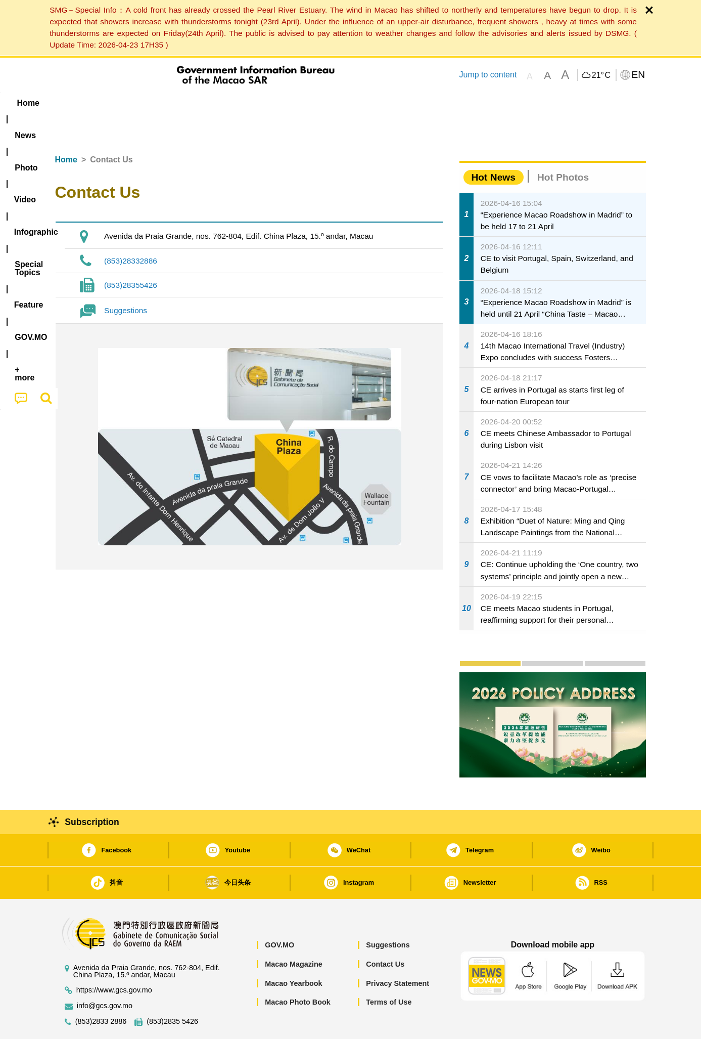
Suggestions (125, 279)
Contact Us (385, 933)
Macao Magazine (293, 933)
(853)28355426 (130, 254)
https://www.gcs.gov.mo (114, 959)
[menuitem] (119, 102)
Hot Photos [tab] (563, 146)
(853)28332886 (130, 230)
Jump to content (488, 74)
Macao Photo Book (298, 971)
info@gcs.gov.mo (104, 975)
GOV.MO (279, 914)
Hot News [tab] (494, 146)
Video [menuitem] (205, 103)
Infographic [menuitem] (258, 103)
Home (66, 128)
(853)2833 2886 (101, 990)
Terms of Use (388, 971)
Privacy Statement (397, 952)
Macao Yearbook (293, 952)
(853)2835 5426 (172, 990)
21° (601, 75)
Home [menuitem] (75, 103)
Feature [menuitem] (389, 103)
